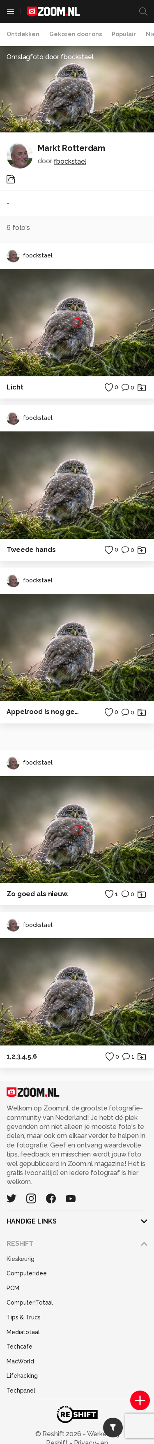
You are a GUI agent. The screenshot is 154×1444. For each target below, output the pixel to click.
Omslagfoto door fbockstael (50, 57)
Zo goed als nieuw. (38, 894)
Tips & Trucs (24, 1317)
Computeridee (27, 1273)
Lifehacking (22, 1375)
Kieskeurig (20, 1259)
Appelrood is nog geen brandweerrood (44, 712)
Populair (124, 34)
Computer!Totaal (30, 1302)
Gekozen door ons (75, 34)
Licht (15, 387)
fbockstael (70, 161)
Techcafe (19, 1346)
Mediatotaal (23, 1332)
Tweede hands (31, 550)
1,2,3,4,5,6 (22, 1056)
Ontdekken (23, 34)
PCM (13, 1288)
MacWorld (20, 1361)
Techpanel (21, 1390)
